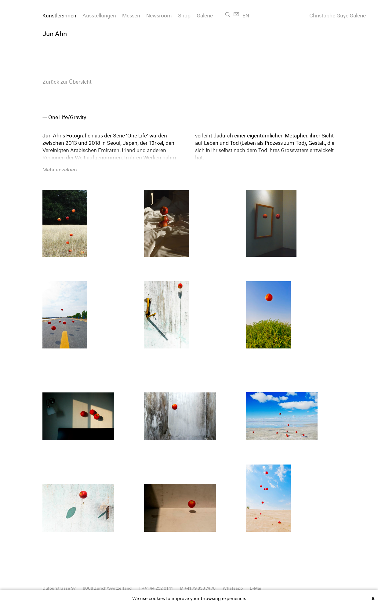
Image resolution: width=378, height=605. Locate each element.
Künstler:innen (59, 14)
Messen (131, 14)
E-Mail (256, 587)
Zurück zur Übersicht (67, 81)
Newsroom (159, 14)
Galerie (205, 14)
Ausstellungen (99, 14)
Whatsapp (233, 587)
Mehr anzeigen (59, 168)
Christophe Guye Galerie (337, 14)
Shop (184, 14)
